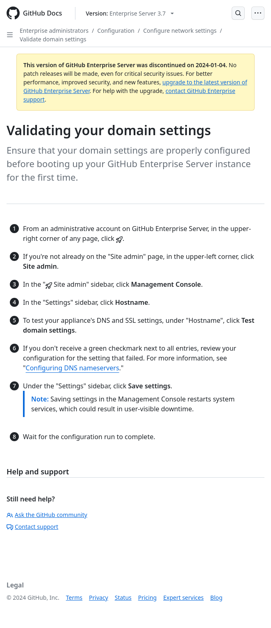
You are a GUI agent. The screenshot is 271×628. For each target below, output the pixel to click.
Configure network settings (179, 30)
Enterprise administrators (54, 30)
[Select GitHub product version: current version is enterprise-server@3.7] (130, 13)
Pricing (147, 597)
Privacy (98, 597)
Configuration (115, 30)
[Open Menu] (257, 13)
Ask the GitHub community (47, 515)
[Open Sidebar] (9, 34)
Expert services (183, 597)
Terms (74, 597)
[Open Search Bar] (238, 13)
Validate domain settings (53, 39)
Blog (216, 597)
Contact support (32, 527)
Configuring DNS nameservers (72, 367)
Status (123, 597)
